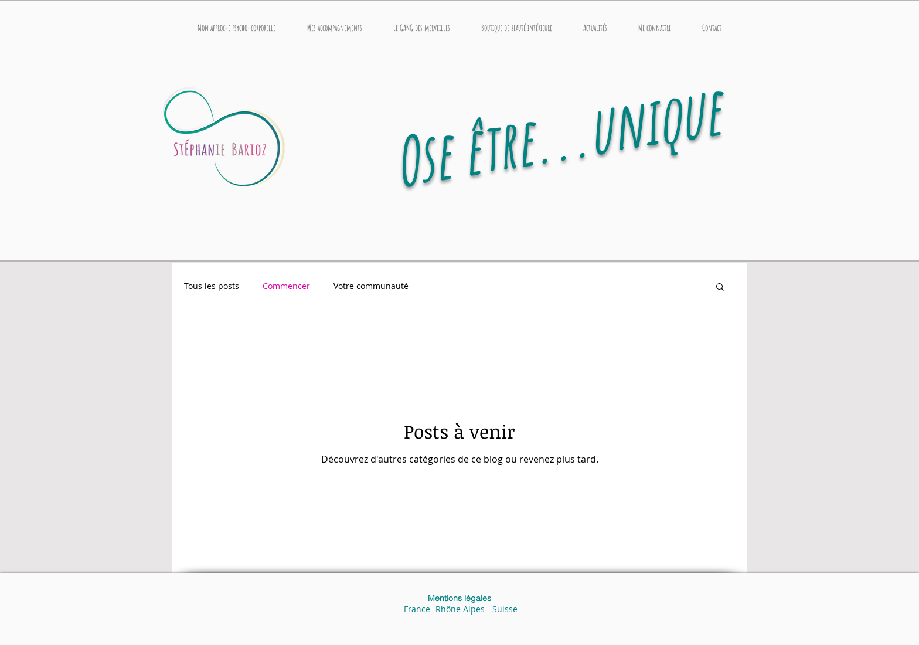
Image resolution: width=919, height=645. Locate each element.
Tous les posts (211, 285)
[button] (334, 28)
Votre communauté (371, 285)
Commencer (286, 285)
